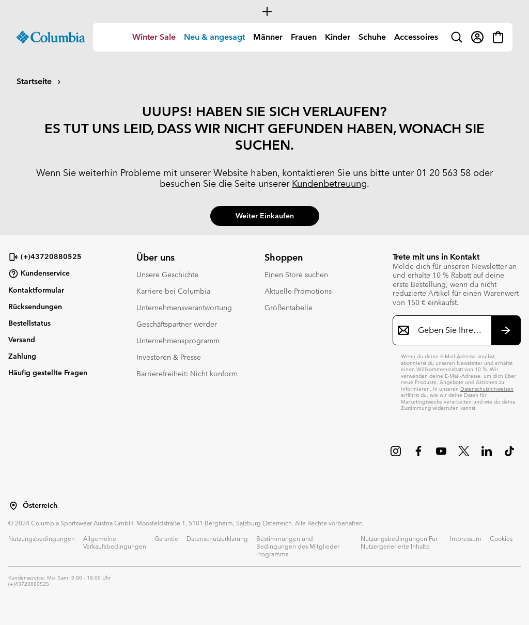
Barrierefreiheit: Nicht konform (187, 373)
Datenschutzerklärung (217, 538)
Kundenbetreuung (329, 183)
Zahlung (22, 356)
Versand (21, 339)
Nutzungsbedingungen (41, 538)
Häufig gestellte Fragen (47, 372)
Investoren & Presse (168, 357)
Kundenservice (39, 273)
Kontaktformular (36, 290)
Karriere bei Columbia (173, 291)
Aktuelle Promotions (298, 291)
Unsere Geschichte (167, 274)
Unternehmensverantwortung (184, 307)
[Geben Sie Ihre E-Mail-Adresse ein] (450, 330)
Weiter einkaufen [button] (265, 215)
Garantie (166, 538)
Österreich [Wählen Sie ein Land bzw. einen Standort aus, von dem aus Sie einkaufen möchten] (40, 505)
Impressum (465, 538)
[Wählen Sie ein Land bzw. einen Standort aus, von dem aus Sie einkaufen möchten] (13, 506)
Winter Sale (154, 37)
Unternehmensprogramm (178, 340)
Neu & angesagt (214, 37)
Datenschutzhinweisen (487, 389)
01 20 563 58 (443, 173)
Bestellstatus (29, 323)
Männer (268, 37)
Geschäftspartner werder (176, 324)
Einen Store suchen (296, 274)
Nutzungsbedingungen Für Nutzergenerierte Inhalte (399, 542)
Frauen (304, 37)
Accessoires (416, 37)
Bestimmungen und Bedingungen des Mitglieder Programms (297, 546)
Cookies (501, 538)
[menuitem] (154, 37)
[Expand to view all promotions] (264, 11)
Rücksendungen (35, 306)
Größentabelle (288, 307)
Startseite (35, 81)
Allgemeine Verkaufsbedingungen (114, 542)
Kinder (337, 37)
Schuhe (372, 37)
